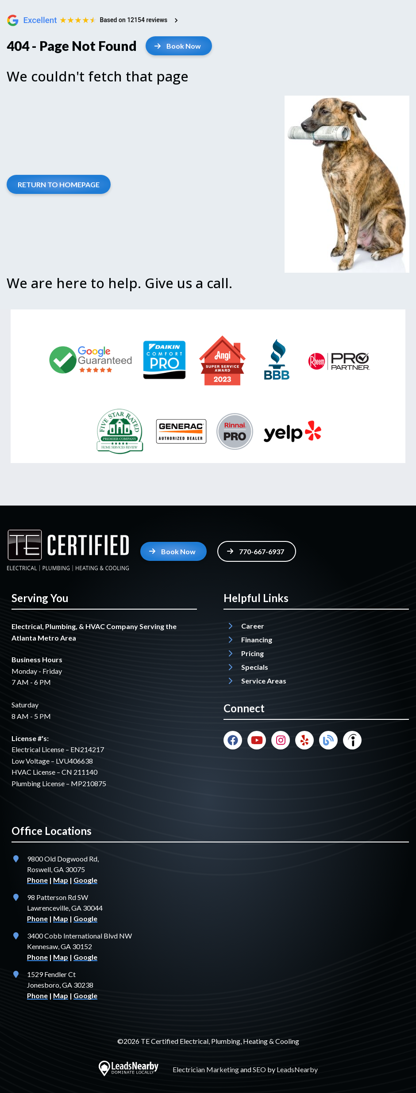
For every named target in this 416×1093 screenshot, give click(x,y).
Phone (37, 880)
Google (85, 880)
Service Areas (263, 680)
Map (60, 880)
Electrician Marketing (206, 1069)
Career (252, 626)
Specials (254, 667)
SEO (259, 1069)
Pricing (252, 653)
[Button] (179, 45)
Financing (256, 639)
